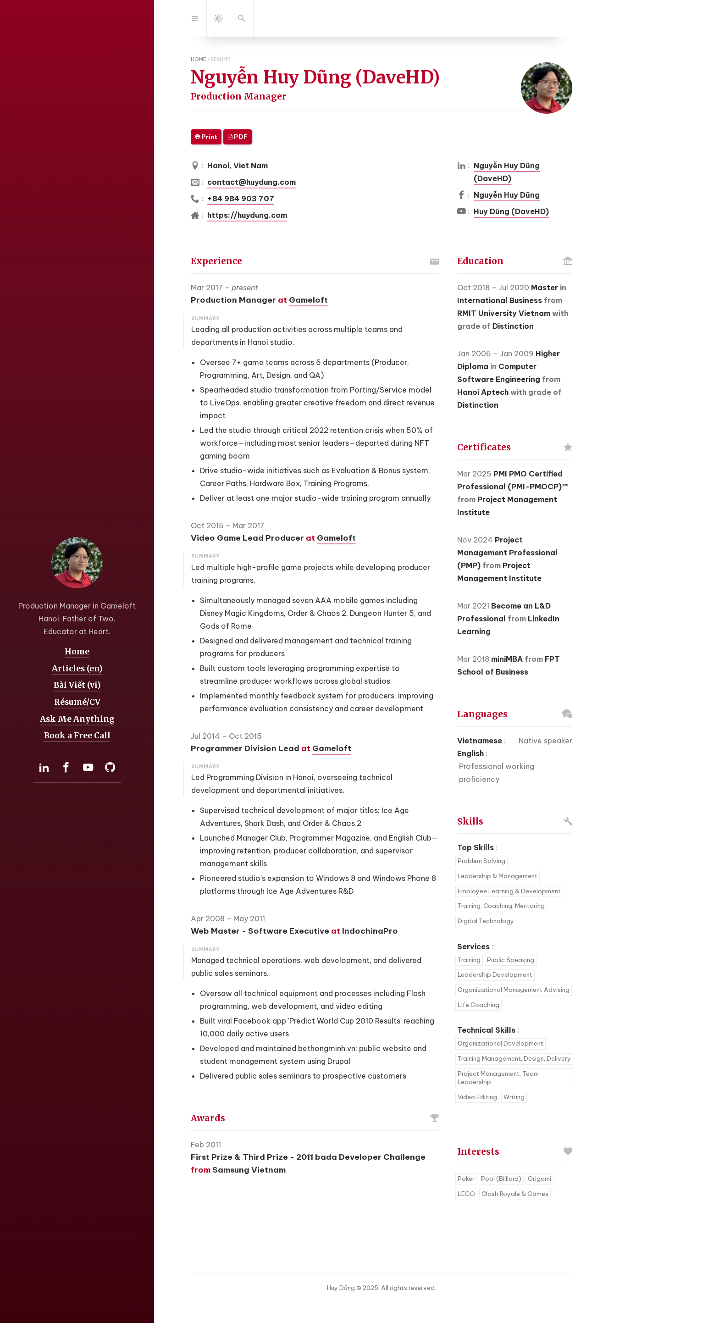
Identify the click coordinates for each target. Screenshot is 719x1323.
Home (77, 652)
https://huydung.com (247, 215)
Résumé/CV (77, 702)
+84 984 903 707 (240, 198)
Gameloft (308, 300)
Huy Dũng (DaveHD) (511, 211)
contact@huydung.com (251, 182)
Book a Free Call (77, 736)
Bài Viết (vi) (77, 685)
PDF (237, 137)
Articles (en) (77, 668)
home (198, 59)
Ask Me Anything (77, 719)
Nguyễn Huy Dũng (507, 194)
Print (206, 137)
